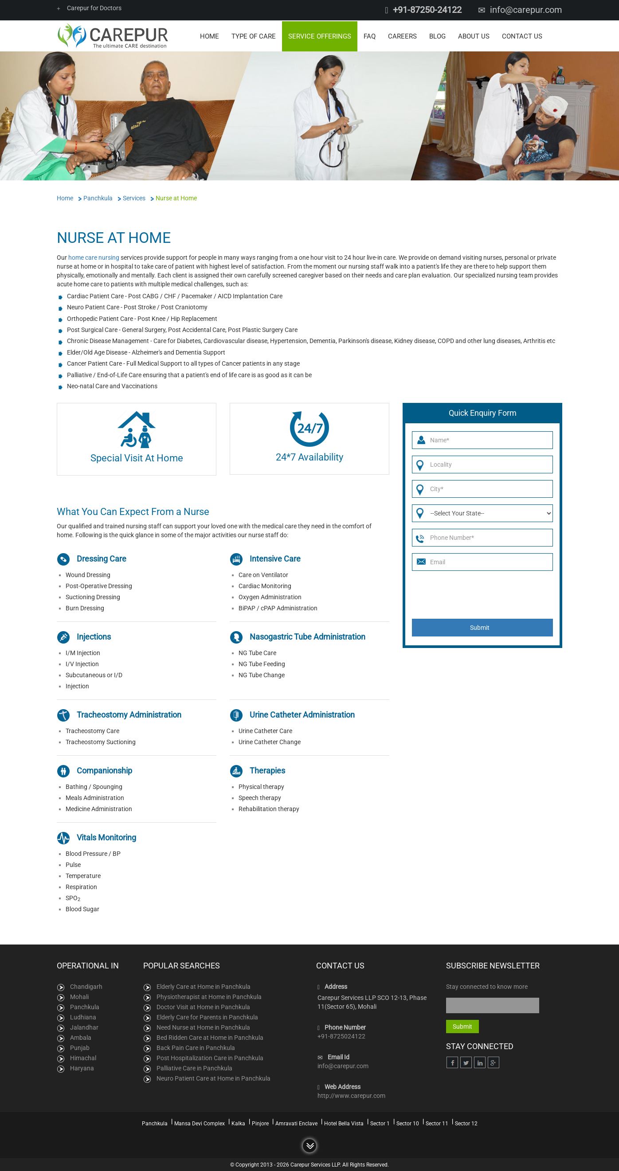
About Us (474, 35)
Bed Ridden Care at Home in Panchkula (210, 1037)
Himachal (83, 1057)
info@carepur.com (526, 9)
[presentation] (479, 594)
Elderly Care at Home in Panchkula (204, 986)
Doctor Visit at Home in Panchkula (203, 1006)
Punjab (80, 1047)
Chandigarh (86, 986)
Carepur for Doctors (89, 8)
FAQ (370, 35)
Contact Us (522, 35)
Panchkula (84, 1006)
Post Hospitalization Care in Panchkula (210, 1057)
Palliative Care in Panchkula (194, 1067)
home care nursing (93, 256)
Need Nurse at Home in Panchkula (203, 1026)
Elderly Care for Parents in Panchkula (207, 1016)
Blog (437, 35)
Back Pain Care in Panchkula (196, 1047)
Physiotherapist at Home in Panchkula (209, 996)
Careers (402, 35)
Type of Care (253, 35)
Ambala (80, 1037)
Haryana (82, 1067)
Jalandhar (84, 1026)
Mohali (79, 996)
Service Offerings (319, 35)
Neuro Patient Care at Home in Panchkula (213, 1077)
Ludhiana (83, 1016)
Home (209, 35)
